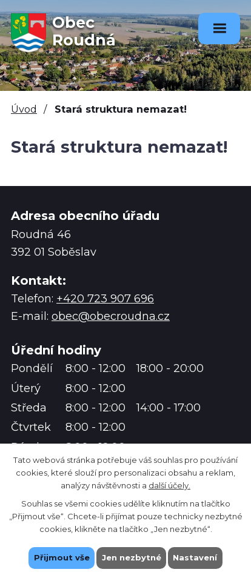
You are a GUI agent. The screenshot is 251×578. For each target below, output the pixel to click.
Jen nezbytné (131, 557)
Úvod (24, 109)
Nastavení (195, 557)
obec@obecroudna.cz (111, 316)
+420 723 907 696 (105, 298)
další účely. (169, 485)
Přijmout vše (62, 557)
